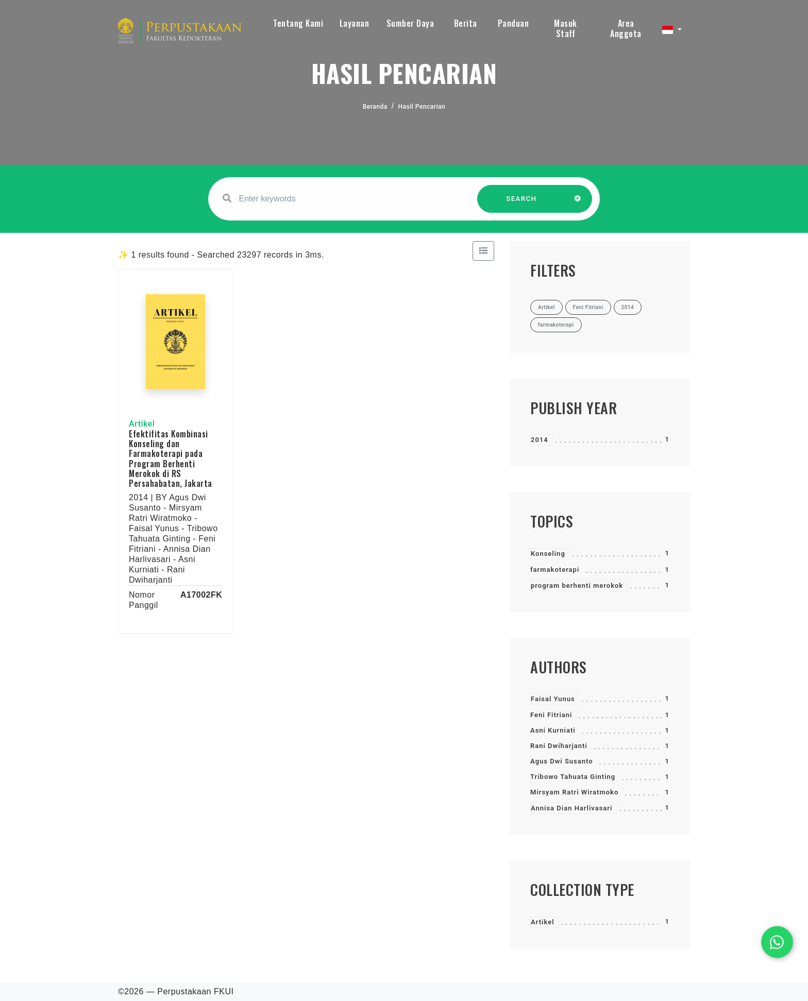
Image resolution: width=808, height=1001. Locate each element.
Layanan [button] (354, 23)
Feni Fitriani (551, 715)
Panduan (513, 23)
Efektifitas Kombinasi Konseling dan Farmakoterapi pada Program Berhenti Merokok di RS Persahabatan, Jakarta (170, 458)
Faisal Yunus (553, 699)
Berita (465, 23)
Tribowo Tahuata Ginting (572, 777)
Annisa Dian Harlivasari (571, 808)
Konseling (548, 553)
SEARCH (521, 204)
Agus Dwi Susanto (561, 761)
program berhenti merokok (577, 585)
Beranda (375, 106)
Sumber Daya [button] (410, 23)
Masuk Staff (565, 28)
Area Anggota (626, 28)
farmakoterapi (554, 569)
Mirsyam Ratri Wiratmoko (574, 792)
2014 (539, 440)
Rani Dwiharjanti (558, 746)
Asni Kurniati (553, 730)
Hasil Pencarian (422, 106)
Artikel (542, 922)
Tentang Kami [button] (298, 23)
